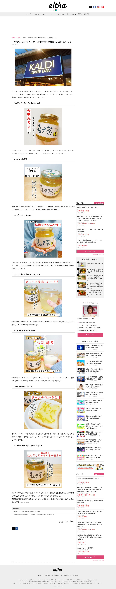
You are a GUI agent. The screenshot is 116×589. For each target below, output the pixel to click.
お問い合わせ (67, 575)
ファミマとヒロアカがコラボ (88, 325)
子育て (80, 14)
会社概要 (47, 575)
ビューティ (45, 14)
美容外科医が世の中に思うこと (88, 330)
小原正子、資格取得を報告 (87, 322)
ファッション (61, 14)
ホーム (13, 37)
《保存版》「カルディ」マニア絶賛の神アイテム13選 (26, 511)
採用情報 (75, 575)
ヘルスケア (36, 14)
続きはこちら (91, 251)
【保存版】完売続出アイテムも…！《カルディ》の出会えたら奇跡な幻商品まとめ (33, 514)
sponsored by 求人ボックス (98, 254)
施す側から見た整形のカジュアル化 (89, 328)
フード (53, 14)
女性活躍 (86, 14)
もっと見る (91, 334)
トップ (29, 14)
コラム (19, 37)
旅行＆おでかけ (71, 14)
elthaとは (40, 575)
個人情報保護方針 (57, 575)
